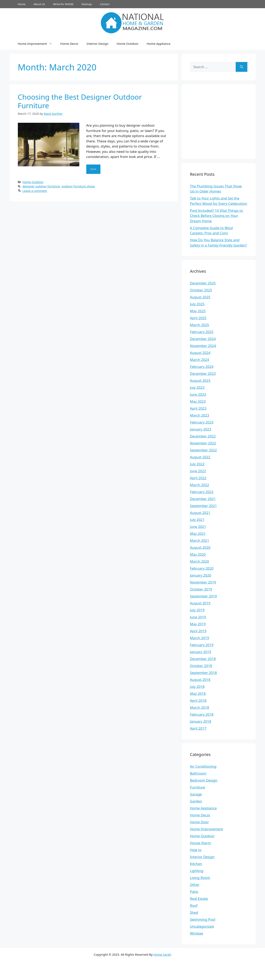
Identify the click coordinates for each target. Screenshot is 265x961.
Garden (196, 801)
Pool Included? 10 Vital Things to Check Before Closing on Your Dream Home (216, 215)
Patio (194, 891)
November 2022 (203, 443)
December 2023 (203, 373)
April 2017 (198, 728)
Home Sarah (162, 954)
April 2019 (198, 631)
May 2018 (198, 693)
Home (21, 4)
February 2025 (202, 331)
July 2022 (197, 464)
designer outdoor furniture (41, 186)
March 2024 (199, 359)
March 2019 (199, 637)
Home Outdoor (128, 44)
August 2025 (200, 297)
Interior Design (97, 44)
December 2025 (203, 283)
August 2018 (200, 679)
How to (196, 849)
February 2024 (202, 366)
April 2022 (198, 477)
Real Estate (199, 898)
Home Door (199, 822)
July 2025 (197, 304)
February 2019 (202, 644)
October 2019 (201, 589)
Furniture (197, 787)
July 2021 (197, 519)
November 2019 (203, 582)
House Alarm (200, 842)
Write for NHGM (63, 4)
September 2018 (203, 672)
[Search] (241, 67)
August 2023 (200, 380)
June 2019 (198, 617)
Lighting (197, 870)
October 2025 (201, 290)
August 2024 (200, 352)
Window (196, 933)
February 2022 (202, 491)
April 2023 (198, 408)
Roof (194, 905)
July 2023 (197, 387)
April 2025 (198, 317)
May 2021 (198, 533)
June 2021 (198, 526)
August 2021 (200, 512)
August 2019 (200, 603)
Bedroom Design (203, 780)
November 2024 (203, 345)
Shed (194, 912)
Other (195, 884)
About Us (39, 4)
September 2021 (203, 505)
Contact (104, 4)
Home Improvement (37, 43)
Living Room (200, 877)
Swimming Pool (202, 919)
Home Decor (69, 44)
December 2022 (203, 436)
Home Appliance (159, 44)
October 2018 (201, 665)
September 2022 (203, 450)
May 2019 (198, 624)
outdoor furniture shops (78, 186)
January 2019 (200, 651)
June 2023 (198, 394)
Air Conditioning (203, 766)
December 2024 (203, 338)
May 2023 (198, 401)
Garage (196, 794)
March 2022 (199, 484)
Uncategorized (202, 926)
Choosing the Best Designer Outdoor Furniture (80, 101)
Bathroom (198, 773)
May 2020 (198, 554)
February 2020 (202, 568)
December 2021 (203, 498)
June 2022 (198, 471)
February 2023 (202, 422)
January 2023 (200, 429)
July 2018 (197, 686)
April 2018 (198, 700)
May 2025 (198, 311)
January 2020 (200, 575)
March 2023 (199, 415)
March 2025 (199, 324)
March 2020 (199, 561)
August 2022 (200, 457)
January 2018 (200, 721)
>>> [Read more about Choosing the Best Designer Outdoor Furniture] (93, 169)
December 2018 (203, 658)
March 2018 (199, 707)
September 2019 (203, 596)
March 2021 (199, 540)
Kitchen (196, 863)
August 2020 (200, 547)
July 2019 (197, 610)
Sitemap (86, 4)
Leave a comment (35, 191)
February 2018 (202, 714)
